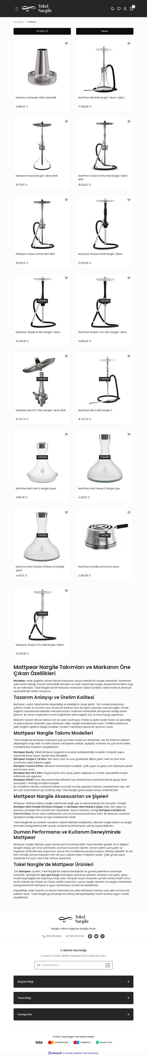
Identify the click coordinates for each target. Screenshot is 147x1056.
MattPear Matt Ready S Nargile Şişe (99, 488)
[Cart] (131, 9)
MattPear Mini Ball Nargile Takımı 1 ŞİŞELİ (101, 97)
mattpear (31, 21)
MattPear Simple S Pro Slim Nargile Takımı (102, 332)
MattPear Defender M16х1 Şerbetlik (36, 97)
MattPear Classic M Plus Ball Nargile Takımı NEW (103, 177)
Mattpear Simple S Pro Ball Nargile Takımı (40, 645)
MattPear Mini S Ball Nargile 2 (95, 410)
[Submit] (108, 965)
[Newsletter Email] (73, 965)
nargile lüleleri (111, 822)
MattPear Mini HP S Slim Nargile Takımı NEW (41, 410)
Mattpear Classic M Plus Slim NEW (35, 254)
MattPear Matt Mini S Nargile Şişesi (36, 488)
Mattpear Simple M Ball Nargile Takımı (100, 254)
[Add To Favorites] (66, 43)
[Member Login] (125, 9)
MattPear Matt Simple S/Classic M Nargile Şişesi (40, 568)
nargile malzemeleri (120, 882)
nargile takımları (95, 882)
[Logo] (36, 8)
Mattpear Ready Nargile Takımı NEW (37, 176)
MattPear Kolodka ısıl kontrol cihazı (98, 567)
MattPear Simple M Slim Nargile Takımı (38, 332)
